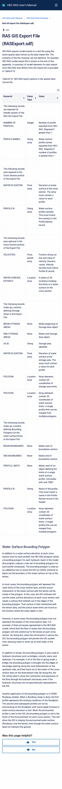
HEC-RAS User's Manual (21, 5)
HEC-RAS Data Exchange (37, 18)
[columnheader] (14, 98)
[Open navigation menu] (56, 5)
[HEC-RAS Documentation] (3, 5)
